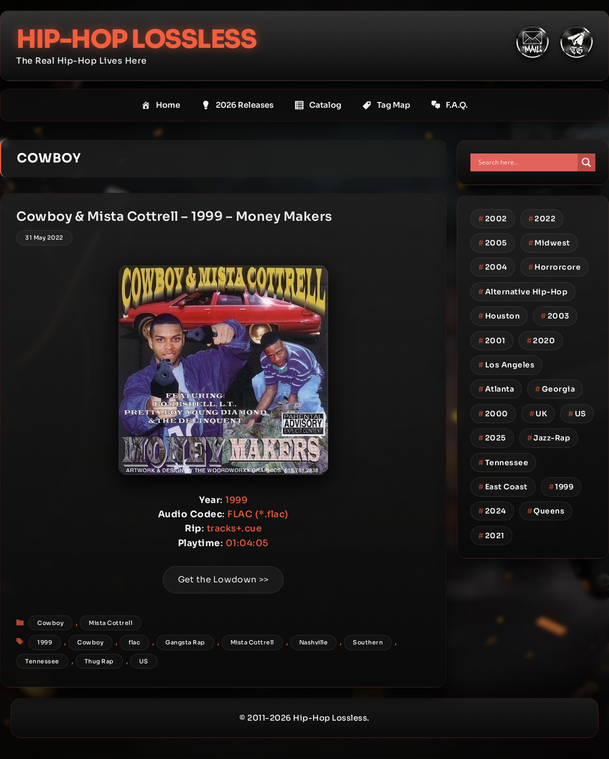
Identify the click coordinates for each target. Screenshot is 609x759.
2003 (555, 316)
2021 (491, 535)
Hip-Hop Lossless (136, 39)
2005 (492, 243)
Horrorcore (554, 267)
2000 (493, 413)
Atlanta (496, 389)
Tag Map (386, 105)
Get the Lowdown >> (223, 579)
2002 (492, 218)
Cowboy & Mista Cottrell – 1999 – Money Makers (174, 216)
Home (160, 105)
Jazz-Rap (549, 438)
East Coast (503, 486)
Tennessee (42, 661)
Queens (546, 511)
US (144, 661)
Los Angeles (506, 365)
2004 (492, 267)
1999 (44, 642)
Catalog (318, 105)
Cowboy (50, 623)
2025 (492, 438)
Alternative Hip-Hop (523, 291)
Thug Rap (99, 661)
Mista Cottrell (110, 623)
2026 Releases (237, 105)
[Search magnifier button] (586, 162)
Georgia (555, 389)
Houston (499, 316)
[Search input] (526, 162)
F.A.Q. (449, 105)
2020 (541, 340)
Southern (368, 642)
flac (134, 642)
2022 (542, 218)
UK (538, 413)
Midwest (549, 243)
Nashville (313, 642)
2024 (492, 511)
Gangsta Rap (185, 642)
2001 (492, 340)
